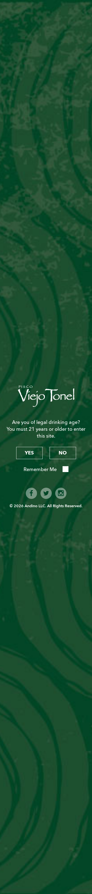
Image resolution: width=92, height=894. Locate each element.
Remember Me (40, 469)
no (63, 453)
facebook (31, 493)
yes (29, 453)
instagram (60, 493)
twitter (46, 493)
